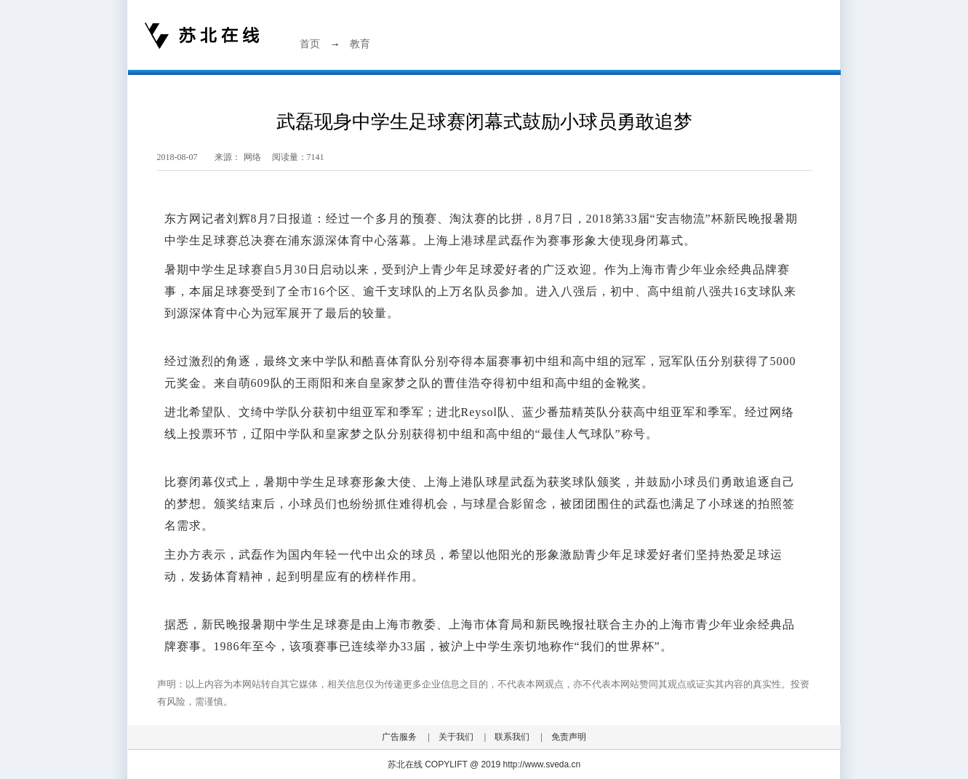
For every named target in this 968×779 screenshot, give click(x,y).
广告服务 (399, 737)
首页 (310, 44)
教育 (360, 44)
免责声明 (568, 737)
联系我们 (512, 737)
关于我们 (456, 737)
